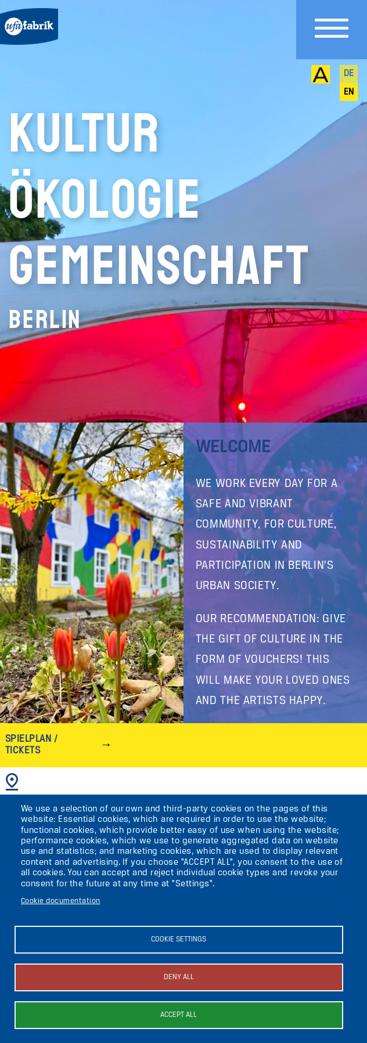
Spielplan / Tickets (31, 745)
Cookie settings (178, 939)
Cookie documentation (60, 901)
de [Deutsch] (349, 73)
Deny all (179, 977)
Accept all (178, 1015)
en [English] (349, 92)
